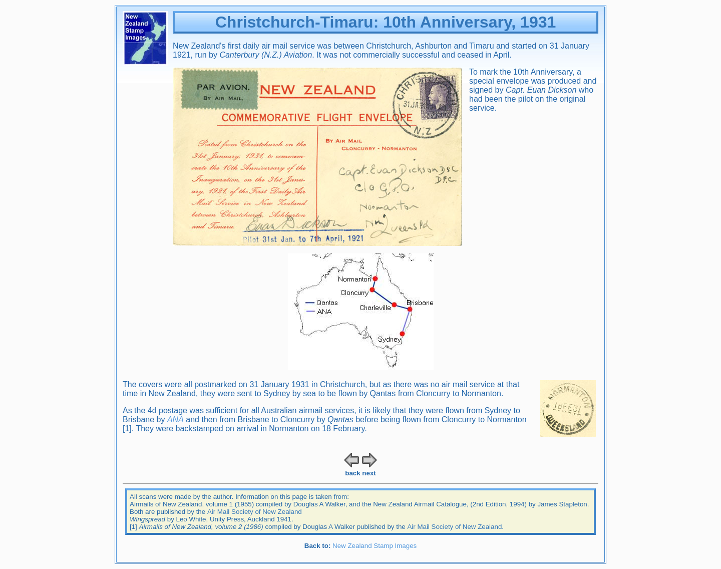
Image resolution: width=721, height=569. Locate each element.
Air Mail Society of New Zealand (254, 511)
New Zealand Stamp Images (374, 545)
